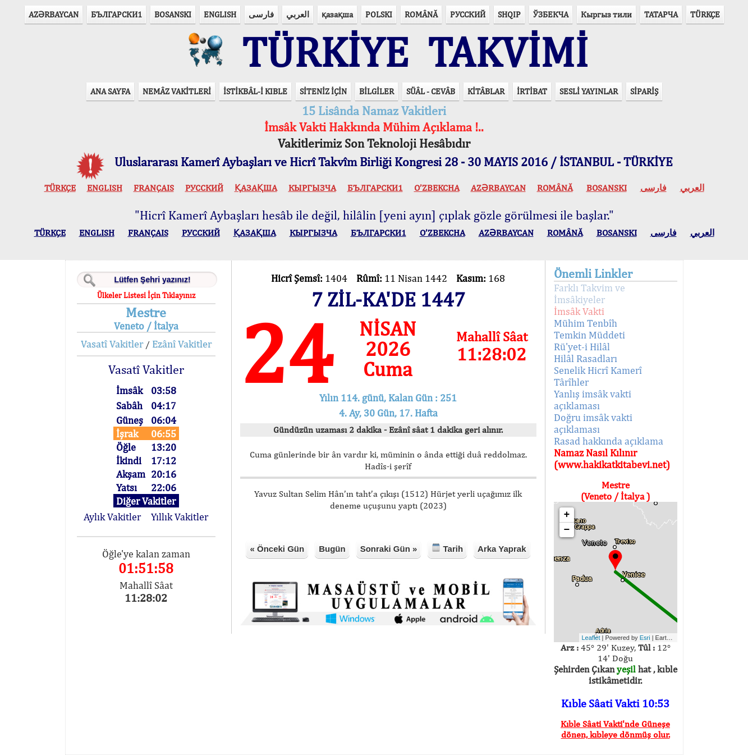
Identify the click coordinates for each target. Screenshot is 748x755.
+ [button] (567, 514)
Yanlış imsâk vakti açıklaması (592, 399)
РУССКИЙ (467, 14)
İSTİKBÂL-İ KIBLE (255, 91)
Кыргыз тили (606, 14)
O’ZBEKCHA (437, 187)
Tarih (447, 548)
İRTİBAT (532, 91)
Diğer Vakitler (146, 501)
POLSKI (378, 14)
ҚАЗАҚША (256, 187)
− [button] (567, 530)
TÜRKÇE (705, 14)
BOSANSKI (172, 14)
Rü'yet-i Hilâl (582, 347)
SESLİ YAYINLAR (588, 91)
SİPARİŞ (644, 91)
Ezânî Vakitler (182, 344)
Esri (645, 637)
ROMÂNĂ (421, 14)
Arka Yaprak (502, 548)
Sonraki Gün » (388, 548)
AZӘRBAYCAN (54, 14)
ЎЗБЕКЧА (550, 14)
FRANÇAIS (154, 187)
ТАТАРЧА (661, 14)
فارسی (261, 14)
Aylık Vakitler (112, 517)
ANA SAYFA (110, 91)
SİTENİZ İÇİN (323, 91)
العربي (297, 14)
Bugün (332, 548)
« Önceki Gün (277, 548)
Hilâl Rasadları (585, 358)
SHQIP (509, 14)
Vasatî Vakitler (112, 344)
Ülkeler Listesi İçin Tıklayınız (146, 295)
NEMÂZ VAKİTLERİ (177, 91)
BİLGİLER (376, 91)
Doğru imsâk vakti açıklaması (593, 423)
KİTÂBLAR (485, 91)
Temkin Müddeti (589, 335)
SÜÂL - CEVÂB (430, 91)
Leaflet (591, 637)
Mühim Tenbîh (585, 323)
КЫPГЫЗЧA (312, 187)
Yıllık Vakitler (179, 517)
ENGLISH (220, 14)
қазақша (337, 14)
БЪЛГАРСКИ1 (116, 14)
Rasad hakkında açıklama (608, 441)
